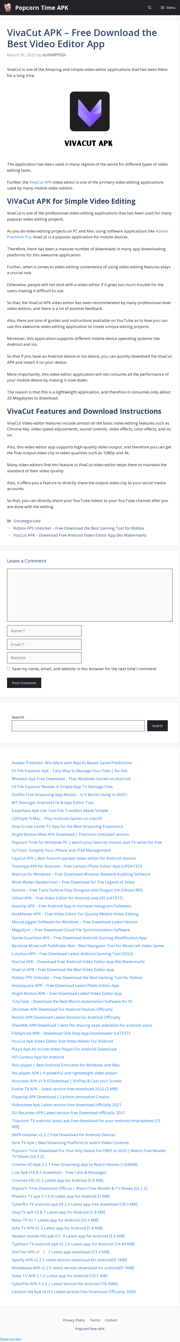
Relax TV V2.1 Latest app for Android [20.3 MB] (55, 1220)
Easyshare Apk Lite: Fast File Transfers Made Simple (60, 810)
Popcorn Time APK (41, 7)
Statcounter (11, 1339)
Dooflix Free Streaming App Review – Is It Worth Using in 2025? (69, 794)
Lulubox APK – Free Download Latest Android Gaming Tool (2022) (72, 953)
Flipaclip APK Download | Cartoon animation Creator (61, 1096)
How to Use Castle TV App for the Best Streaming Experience (67, 826)
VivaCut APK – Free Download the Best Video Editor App (63, 969)
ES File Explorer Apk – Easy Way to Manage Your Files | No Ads (70, 770)
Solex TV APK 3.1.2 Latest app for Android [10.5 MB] (60, 1275)
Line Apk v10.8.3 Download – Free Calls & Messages (59, 1172)
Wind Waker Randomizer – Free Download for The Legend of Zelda (73, 882)
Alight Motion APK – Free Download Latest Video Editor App (67, 993)
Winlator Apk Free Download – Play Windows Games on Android (71, 778)
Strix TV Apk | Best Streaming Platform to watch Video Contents (70, 1142)
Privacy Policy (74, 1320)
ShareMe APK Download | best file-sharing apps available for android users (82, 1025)
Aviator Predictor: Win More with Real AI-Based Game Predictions (72, 762)
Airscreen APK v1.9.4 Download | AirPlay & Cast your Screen (67, 1081)
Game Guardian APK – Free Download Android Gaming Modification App (79, 937)
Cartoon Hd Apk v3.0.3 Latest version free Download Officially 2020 (73, 1291)
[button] (149, 7)
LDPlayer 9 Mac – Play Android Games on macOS (57, 818)
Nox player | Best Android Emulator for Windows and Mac (66, 1065)
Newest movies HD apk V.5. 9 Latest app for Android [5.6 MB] (68, 1236)
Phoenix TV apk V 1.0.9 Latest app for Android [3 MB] (61, 1196)
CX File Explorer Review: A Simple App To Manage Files (62, 786)
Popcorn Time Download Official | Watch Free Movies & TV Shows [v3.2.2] (79, 1188)
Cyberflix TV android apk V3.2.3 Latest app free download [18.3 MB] (75, 1204)
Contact (111, 1320)
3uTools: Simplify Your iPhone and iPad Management (61, 850)
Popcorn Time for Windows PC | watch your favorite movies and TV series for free (87, 842)
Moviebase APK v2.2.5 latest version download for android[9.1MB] (73, 1267)
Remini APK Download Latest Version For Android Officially (66, 1017)
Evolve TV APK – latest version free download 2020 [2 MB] (65, 1088)
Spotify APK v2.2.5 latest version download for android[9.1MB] (69, 1259)
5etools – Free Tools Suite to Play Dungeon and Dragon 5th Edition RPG (77, 890)
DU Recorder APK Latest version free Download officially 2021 (68, 1112)
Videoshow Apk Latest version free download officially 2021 (67, 1104)
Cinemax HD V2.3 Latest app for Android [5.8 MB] (57, 1180)
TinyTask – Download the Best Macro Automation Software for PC (72, 1001)
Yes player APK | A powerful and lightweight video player (64, 1073)
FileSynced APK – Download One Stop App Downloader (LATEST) (71, 1033)
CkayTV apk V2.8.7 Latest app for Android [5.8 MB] (58, 1212)
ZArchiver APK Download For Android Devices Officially (62, 1009)
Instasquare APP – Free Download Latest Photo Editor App (65, 985)
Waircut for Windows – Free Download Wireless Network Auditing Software (81, 874)
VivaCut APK (41, 182)
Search (18, 717)
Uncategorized (27, 521)
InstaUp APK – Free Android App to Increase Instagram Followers (71, 906)
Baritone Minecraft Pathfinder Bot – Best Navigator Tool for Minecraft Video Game (88, 945)
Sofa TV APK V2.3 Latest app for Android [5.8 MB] (57, 1228)
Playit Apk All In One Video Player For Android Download (64, 1049)
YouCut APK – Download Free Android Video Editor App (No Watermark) (79, 535)
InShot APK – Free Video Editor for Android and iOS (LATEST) (67, 898)
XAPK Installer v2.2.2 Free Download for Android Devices (63, 1134)
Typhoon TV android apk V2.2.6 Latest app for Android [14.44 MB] (73, 1244)
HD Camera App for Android (38, 1057)
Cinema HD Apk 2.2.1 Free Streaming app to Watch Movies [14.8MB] (75, 1164)
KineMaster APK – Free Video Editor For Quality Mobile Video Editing (75, 913)
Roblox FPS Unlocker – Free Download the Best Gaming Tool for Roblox (78, 528)
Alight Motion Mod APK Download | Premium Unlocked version (70, 834)
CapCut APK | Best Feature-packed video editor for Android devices (74, 858)
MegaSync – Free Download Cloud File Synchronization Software (71, 929)
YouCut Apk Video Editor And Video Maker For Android (62, 1041)
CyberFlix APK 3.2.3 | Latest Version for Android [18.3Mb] (65, 1283)
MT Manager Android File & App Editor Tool (53, 802)
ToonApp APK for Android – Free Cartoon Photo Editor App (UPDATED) (77, 866)
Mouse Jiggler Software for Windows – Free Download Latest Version (75, 921)
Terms (95, 1320)
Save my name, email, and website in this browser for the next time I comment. (84, 668)
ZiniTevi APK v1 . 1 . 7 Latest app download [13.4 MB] (60, 1252)
